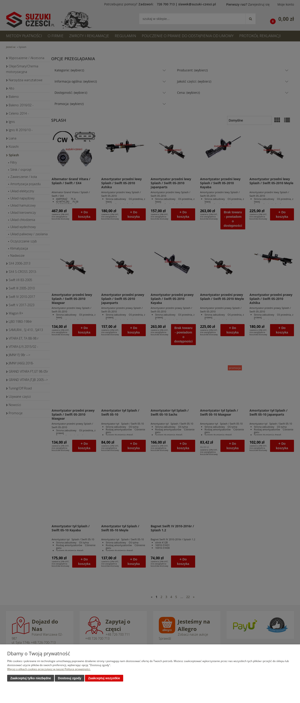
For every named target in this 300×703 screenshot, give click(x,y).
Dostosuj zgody (69, 678)
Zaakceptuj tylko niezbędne (30, 678)
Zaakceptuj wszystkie (104, 678)
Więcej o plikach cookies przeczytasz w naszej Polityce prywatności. (49, 669)
